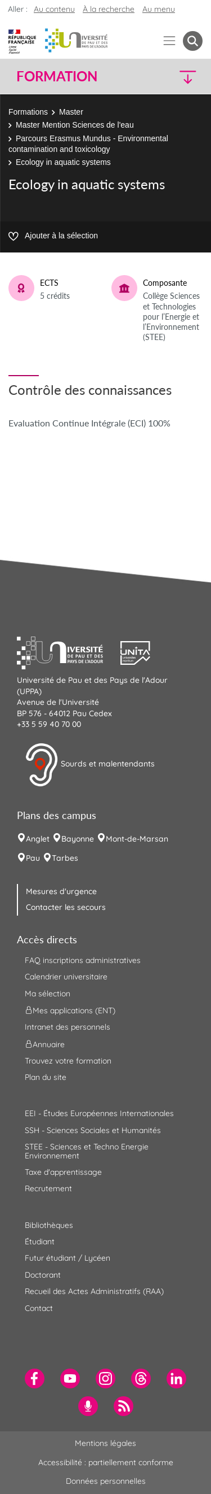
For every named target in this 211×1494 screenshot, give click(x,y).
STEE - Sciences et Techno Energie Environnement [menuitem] (87, 1151)
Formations (28, 111)
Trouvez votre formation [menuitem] (68, 1061)
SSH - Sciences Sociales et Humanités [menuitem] (93, 1130)
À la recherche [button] (108, 9)
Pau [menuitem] (33, 858)
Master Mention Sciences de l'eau (75, 124)
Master (71, 111)
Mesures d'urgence (61, 891)
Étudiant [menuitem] (40, 1241)
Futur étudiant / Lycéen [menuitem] (67, 1258)
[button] (181, 76)
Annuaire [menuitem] (45, 1044)
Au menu (158, 9)
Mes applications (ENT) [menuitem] (70, 1010)
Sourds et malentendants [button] (90, 764)
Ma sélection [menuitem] (47, 993)
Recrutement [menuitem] (48, 1188)
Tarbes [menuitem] (65, 858)
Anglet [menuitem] (38, 839)
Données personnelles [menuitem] (106, 1481)
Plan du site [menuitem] (45, 1077)
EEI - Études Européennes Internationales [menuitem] (99, 1113)
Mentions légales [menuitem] (105, 1443)
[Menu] (169, 41)
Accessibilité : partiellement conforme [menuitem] (105, 1462)
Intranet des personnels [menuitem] (67, 1027)
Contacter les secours (66, 907)
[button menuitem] (193, 41)
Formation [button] (56, 76)
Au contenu (54, 9)
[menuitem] (34, 1378)
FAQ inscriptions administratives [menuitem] (83, 960)
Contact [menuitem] (39, 1308)
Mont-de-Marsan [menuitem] (137, 839)
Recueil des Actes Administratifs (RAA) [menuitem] (94, 1291)
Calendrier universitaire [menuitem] (66, 977)
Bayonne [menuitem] (77, 839)
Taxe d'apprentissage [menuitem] (63, 1172)
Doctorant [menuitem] (43, 1275)
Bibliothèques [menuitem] (49, 1225)
